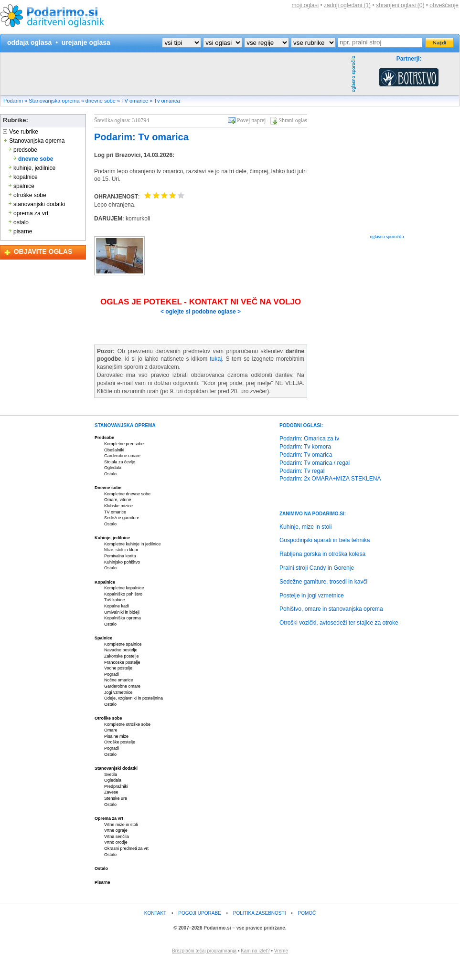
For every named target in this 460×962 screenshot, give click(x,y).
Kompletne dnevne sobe (127, 493)
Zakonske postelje (121, 656)
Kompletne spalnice (123, 644)
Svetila (110, 774)
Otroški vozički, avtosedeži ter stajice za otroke (338, 622)
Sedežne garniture (121, 517)
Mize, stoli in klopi (121, 549)
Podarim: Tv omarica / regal (314, 463)
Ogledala (112, 467)
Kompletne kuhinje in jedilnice (132, 544)
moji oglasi (305, 5)
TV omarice (134, 101)
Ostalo (110, 473)
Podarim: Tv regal (301, 471)
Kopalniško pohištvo (123, 594)
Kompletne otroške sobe (127, 724)
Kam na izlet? (255, 950)
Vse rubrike (20, 131)
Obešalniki (114, 450)
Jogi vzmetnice (118, 692)
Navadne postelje (121, 650)
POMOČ (307, 913)
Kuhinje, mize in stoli (305, 526)
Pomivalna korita (120, 556)
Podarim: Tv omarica (141, 137)
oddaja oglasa (29, 42)
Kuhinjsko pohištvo (122, 562)
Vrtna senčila (116, 836)
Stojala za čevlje (119, 462)
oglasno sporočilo (387, 236)
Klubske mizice (118, 505)
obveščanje (444, 5)
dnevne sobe (101, 101)
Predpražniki (116, 786)
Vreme (281, 950)
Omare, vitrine (117, 499)
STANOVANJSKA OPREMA (125, 425)
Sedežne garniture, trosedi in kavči (323, 581)
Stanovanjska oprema (54, 101)
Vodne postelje (118, 668)
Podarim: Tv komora (305, 446)
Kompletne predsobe (124, 443)
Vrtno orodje (116, 842)
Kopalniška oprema (122, 618)
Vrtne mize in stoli (121, 824)
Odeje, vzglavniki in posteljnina (133, 698)
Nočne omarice (118, 680)
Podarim (13, 101)
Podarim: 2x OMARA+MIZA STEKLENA (330, 478)
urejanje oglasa (86, 42)
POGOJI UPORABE (199, 913)
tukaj (216, 359)
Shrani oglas (292, 120)
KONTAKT (155, 913)
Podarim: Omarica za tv (309, 438)
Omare (111, 730)
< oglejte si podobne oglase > (200, 311)
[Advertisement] (174, 73)
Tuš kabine (114, 599)
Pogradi (111, 674)
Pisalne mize (116, 736)
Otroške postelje (119, 742)
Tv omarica (167, 101)
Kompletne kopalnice (124, 588)
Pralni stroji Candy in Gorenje (316, 568)
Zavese (111, 792)
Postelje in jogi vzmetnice (311, 595)
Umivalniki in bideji (121, 612)
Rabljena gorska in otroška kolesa (322, 554)
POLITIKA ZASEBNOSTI (259, 913)
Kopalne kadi (116, 606)
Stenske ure (115, 798)
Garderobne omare (122, 455)
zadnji (347, 5)
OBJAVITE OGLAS (43, 251)
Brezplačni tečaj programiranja (204, 950)
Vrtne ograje (116, 830)
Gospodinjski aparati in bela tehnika (324, 540)
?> (222, 43)
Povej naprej (251, 120)
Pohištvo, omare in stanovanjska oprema (331, 609)
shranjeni (400, 5)
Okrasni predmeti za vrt (126, 848)
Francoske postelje (122, 662)
